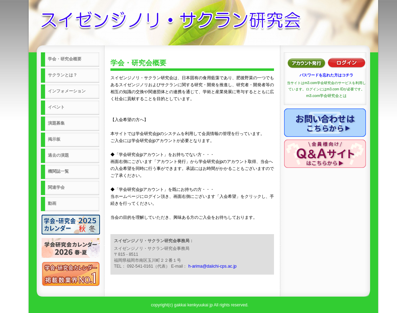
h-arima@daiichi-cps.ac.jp (212, 266)
